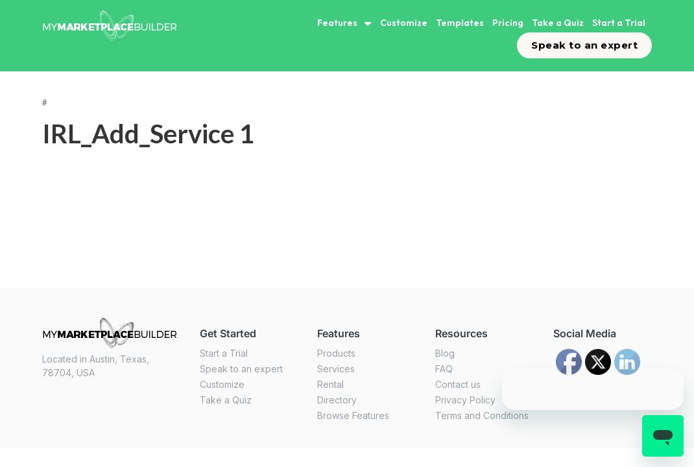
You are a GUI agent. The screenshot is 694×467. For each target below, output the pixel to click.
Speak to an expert (584, 45)
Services (336, 368)
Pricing (507, 23)
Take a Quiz (558, 23)
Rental (330, 384)
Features (337, 23)
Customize (403, 23)
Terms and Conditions (482, 415)
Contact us (458, 384)
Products (336, 353)
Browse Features (353, 415)
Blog (445, 353)
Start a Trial (618, 23)
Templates (460, 23)
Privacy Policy (465, 399)
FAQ (444, 368)
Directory (337, 399)
